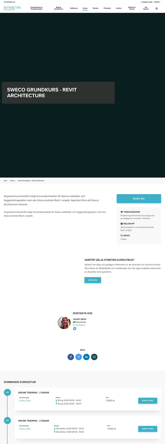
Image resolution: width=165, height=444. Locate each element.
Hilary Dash (25, 400)
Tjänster (96, 8)
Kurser (85, 8)
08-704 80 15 (80, 325)
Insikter (118, 8)
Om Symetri (145, 8)
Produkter (107, 8)
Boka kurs (147, 401)
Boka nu (139, 198)
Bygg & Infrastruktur (59, 8)
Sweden (157, 2)
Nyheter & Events (131, 8)
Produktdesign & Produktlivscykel (36, 8)
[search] (156, 8)
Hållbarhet (74, 8)
